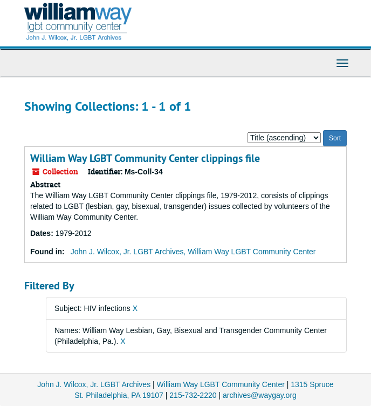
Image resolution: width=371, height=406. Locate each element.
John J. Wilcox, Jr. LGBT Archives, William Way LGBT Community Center (193, 251)
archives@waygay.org (260, 395)
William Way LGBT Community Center (221, 384)
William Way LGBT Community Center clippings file (145, 158)
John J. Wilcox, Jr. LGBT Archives (93, 384)
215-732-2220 (192, 395)
